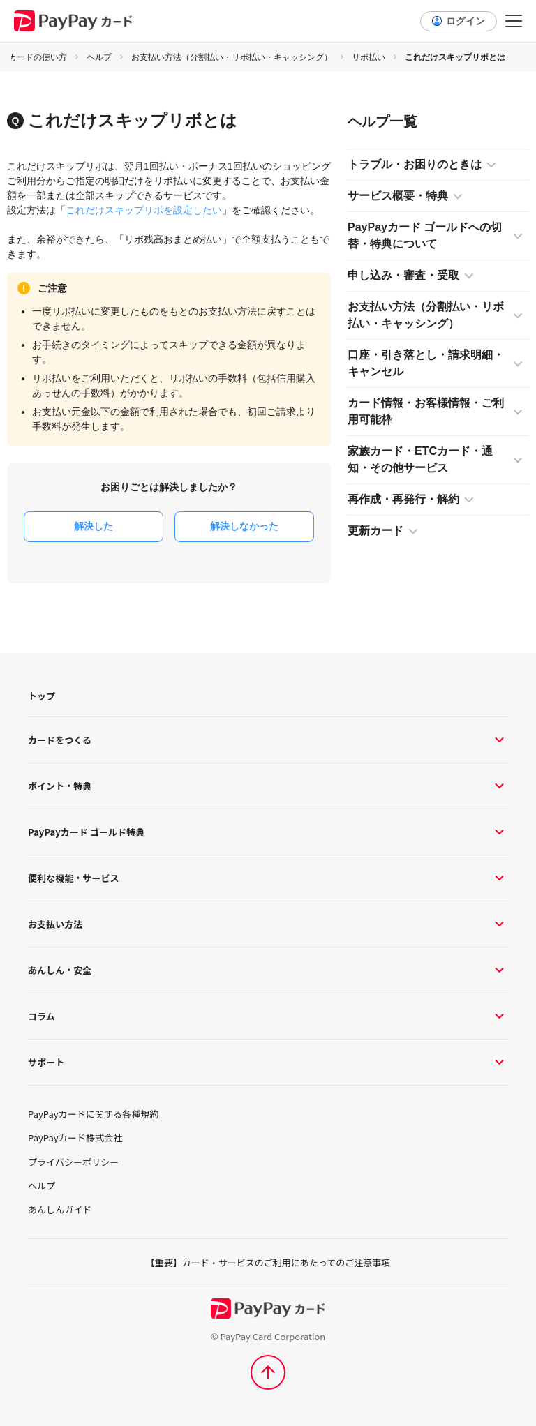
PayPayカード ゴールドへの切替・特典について (425, 235)
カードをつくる (268, 740)
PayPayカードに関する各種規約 (93, 1114)
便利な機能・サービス (268, 878)
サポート (268, 1062)
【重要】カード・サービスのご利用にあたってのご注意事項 (268, 1262)
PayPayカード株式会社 (75, 1138)
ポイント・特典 (268, 786)
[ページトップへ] (268, 1372)
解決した (93, 526)
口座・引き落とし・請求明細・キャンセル (426, 363)
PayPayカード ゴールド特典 (268, 832)
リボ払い (368, 57)
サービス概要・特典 (398, 196)
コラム (268, 1016)
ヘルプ (99, 57)
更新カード (375, 530)
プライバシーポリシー (73, 1162)
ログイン (465, 21)
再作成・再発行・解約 (403, 499)
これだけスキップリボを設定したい (144, 210)
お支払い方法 (268, 924)
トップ (41, 696)
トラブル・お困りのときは (415, 164)
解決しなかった (244, 526)
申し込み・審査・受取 (403, 275)
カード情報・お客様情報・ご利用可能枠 (426, 411)
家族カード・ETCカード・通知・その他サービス (420, 459)
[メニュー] (513, 21)
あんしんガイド (59, 1209)
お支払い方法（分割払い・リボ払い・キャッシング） (231, 57)
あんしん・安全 (268, 970)
